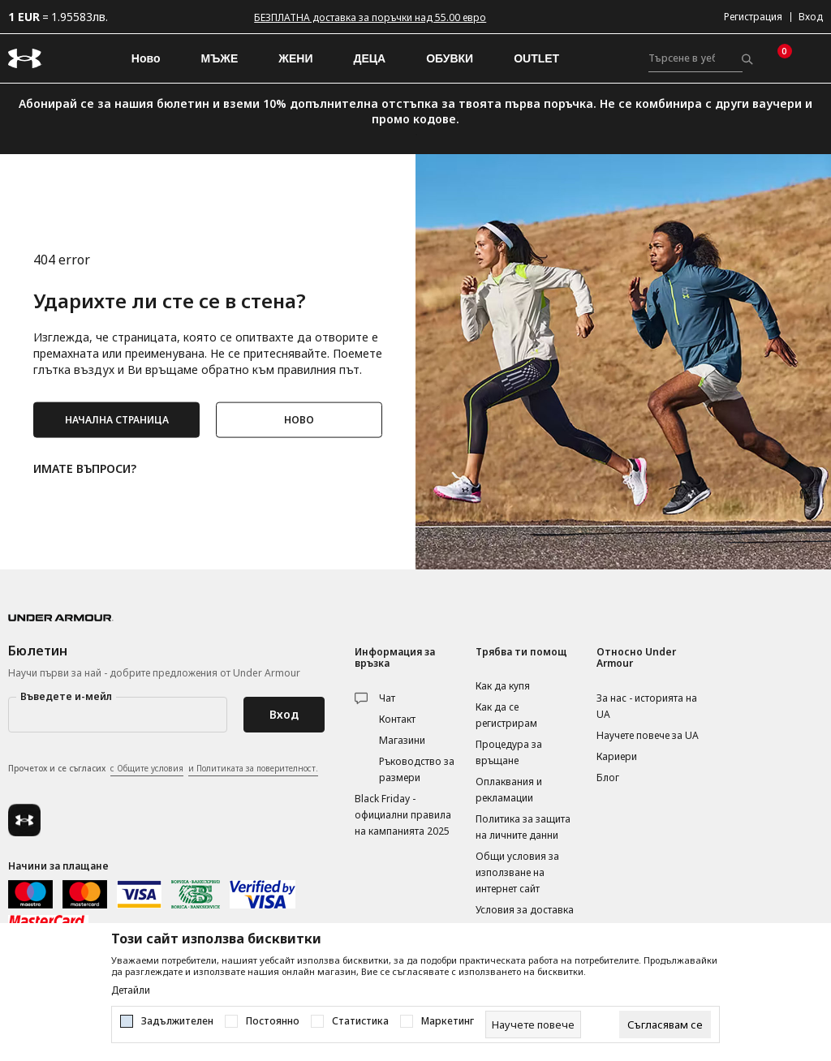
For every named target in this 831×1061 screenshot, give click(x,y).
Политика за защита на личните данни (523, 827)
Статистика (360, 1021)
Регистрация (753, 17)
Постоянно (272, 1021)
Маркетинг (447, 1021)
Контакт (397, 719)
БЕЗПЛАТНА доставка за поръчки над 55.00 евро (370, 17)
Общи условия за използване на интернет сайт (517, 872)
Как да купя (503, 686)
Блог (607, 777)
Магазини (402, 740)
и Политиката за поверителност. (253, 768)
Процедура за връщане (509, 752)
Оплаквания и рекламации (509, 790)
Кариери (616, 756)
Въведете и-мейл (66, 696)
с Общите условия (146, 768)
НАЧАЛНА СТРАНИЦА (117, 419)
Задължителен (177, 1021)
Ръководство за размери (416, 769)
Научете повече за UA (647, 735)
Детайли (130, 990)
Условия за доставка (525, 910)
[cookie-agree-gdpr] (665, 1024)
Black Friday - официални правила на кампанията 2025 (403, 815)
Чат (387, 698)
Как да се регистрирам (506, 715)
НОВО (299, 419)
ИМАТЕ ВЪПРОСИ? (84, 467)
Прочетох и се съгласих (163, 768)
